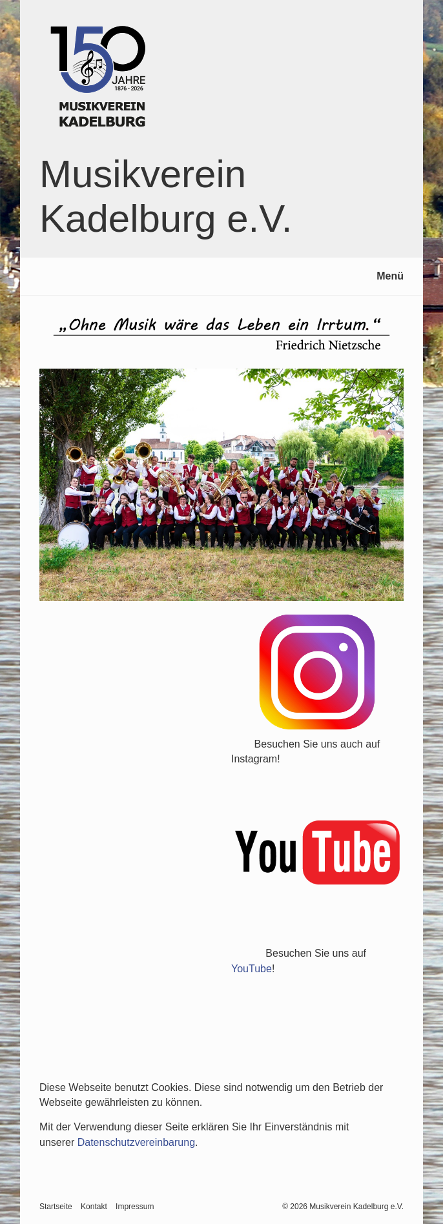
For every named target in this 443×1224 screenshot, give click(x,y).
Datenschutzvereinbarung (136, 1142)
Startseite (55, 1206)
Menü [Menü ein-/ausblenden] (390, 275)
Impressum (135, 1206)
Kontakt (94, 1206)
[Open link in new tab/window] (317, 672)
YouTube (251, 968)
